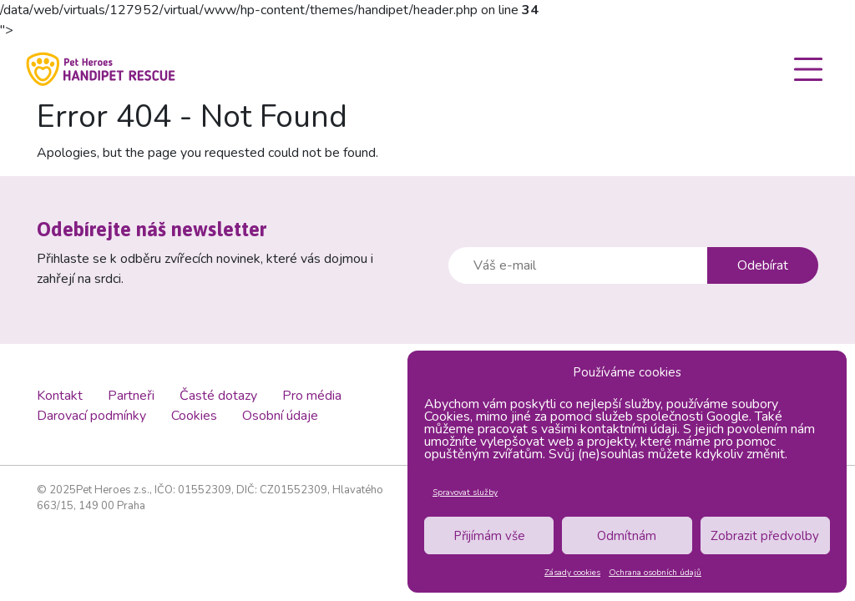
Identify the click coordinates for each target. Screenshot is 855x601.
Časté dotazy (218, 395)
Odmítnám (626, 536)
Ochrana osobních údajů (655, 572)
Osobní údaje (280, 416)
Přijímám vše (489, 536)
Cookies (194, 416)
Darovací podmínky (91, 416)
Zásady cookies (572, 572)
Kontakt (60, 395)
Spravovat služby (465, 492)
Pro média (311, 395)
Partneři (131, 395)
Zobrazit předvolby (765, 536)
